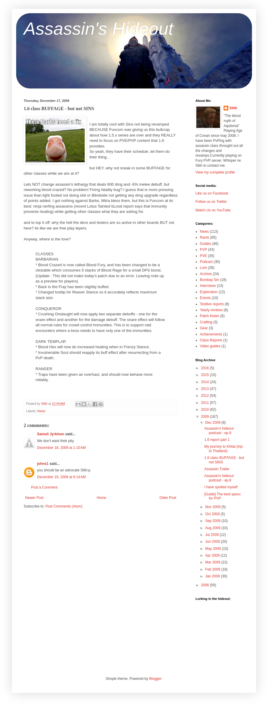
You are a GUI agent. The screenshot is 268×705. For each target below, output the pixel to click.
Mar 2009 (213, 562)
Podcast (206, 262)
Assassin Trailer (217, 469)
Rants (204, 237)
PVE (203, 256)
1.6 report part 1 (217, 440)
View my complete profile (215, 172)
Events (205, 298)
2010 (205, 409)
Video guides (210, 346)
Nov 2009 (213, 507)
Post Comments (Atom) (63, 506)
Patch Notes (209, 316)
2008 (205, 585)
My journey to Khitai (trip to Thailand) (223, 448)
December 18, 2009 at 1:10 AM (61, 448)
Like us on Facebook (211, 193)
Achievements (211, 334)
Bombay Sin (209, 280)
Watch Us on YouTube (213, 210)
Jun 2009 (213, 541)
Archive (206, 274)
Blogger (155, 679)
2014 (205, 382)
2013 (205, 389)
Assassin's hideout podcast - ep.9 (219, 430)
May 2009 (213, 549)
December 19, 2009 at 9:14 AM (61, 477)
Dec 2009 (213, 422)
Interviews (208, 286)
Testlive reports (212, 304)
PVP (203, 250)
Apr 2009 (213, 555)
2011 (205, 403)
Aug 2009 (213, 528)
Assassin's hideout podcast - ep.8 (219, 478)
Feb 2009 (213, 569)
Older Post (167, 498)
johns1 (43, 464)
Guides (205, 244)
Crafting (206, 322)
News (41, 411)
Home (101, 498)
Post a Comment (44, 487)
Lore (203, 268)
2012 (205, 396)
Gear (204, 328)
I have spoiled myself (220, 487)
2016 (205, 368)
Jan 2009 (213, 576)
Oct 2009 (213, 514)
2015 (205, 375)
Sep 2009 (213, 521)
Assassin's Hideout (98, 28)
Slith (233, 108)
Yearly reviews (211, 310)
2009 (205, 417)
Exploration (209, 292)
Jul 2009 (212, 535)
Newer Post (34, 498)
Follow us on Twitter (211, 202)
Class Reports (211, 340)
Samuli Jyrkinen (50, 434)
